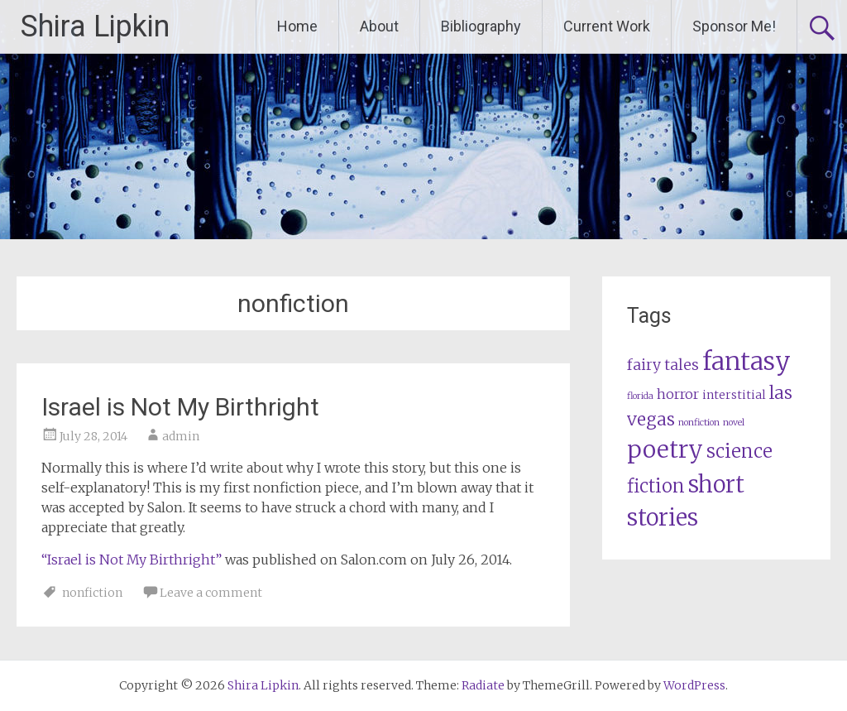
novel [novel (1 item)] (733, 422)
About (379, 26)
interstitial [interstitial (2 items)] (734, 394)
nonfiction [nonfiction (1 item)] (699, 422)
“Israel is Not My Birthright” (131, 559)
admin (180, 436)
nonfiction (92, 592)
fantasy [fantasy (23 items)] (746, 361)
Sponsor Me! (734, 26)
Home (297, 26)
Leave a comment (211, 592)
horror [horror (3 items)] (678, 394)
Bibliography (481, 26)
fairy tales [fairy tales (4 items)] (663, 365)
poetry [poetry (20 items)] (665, 449)
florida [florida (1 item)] (640, 396)
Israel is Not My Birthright (180, 406)
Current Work (606, 26)
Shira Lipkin (95, 26)
